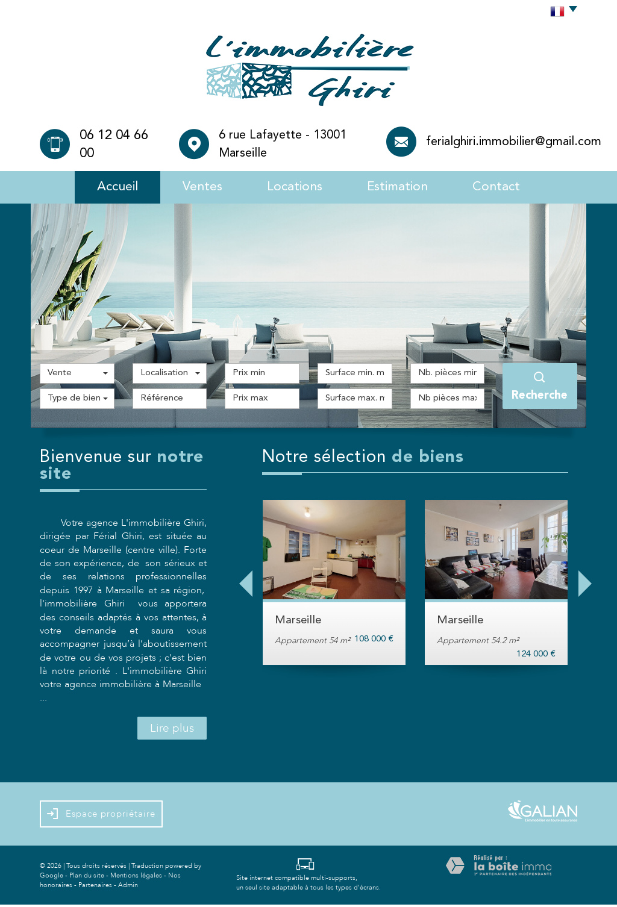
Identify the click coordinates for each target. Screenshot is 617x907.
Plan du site (86, 877)
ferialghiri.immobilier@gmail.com (513, 142)
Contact (502, 188)
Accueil (111, 188)
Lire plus (172, 730)
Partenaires (95, 886)
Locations (293, 188)
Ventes (199, 188)
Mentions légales (136, 877)
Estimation (401, 188)
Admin (128, 886)
